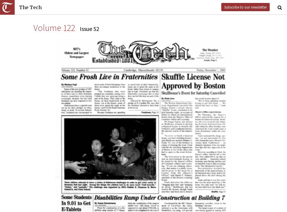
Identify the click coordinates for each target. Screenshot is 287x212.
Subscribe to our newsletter (245, 7)
